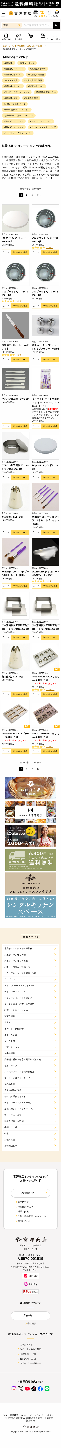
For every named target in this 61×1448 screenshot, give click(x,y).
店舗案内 (48, 1418)
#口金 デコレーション (13, 121)
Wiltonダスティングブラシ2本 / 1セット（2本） (15, 573)
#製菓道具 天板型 (36, 75)
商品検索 (14, 1415)
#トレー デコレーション (41, 121)
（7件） (49, 746)
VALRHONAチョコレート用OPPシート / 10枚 (46, 573)
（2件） (19, 355)
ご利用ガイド (25, 1344)
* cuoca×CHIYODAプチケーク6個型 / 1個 (15, 735)
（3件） (19, 301)
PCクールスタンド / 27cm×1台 (15, 240)
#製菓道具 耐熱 (10, 98)
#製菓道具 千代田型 (33, 80)
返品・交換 (22, 1211)
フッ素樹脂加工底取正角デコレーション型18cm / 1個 (46, 627)
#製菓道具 (8, 63)
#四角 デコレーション (13, 127)
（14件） (50, 689)
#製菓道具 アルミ (36, 86)
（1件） (49, 247)
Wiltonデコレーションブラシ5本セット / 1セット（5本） (46, 520)
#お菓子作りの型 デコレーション (18, 115)
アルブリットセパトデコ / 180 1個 (46, 293)
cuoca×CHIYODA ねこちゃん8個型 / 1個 (46, 735)
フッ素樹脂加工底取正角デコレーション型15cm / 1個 (15, 627)
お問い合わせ (23, 1221)
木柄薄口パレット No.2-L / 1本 (15, 347)
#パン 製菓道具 (10, 80)
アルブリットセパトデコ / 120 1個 (46, 240)
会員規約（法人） (27, 1358)
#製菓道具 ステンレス (13, 69)
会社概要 (30, 1323)
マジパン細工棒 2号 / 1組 (15, 399)
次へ (38, 195)
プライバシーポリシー (29, 1363)
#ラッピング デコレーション (16, 92)
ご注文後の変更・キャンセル (30, 1216)
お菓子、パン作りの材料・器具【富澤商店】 (23, 46)
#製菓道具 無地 (31, 98)
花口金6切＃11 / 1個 (12, 676)
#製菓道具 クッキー (12, 86)
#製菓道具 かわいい (12, 75)
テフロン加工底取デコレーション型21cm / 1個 (15, 467)
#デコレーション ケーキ (14, 104)
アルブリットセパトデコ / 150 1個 (15, 293)
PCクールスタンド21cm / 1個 (46, 467)
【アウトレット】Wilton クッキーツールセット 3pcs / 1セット (46, 402)
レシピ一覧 (26, 1415)
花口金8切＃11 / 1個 (12, 516)
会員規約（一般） (27, 1354)
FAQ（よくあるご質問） (30, 1349)
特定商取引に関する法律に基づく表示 (24, 1418)
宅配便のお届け (24, 1207)
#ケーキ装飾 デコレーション (16, 110)
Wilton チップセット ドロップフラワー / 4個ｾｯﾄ (46, 347)
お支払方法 (22, 1202)
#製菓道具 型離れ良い (46, 92)
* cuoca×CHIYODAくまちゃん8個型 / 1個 (46, 678)
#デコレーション (27, 63)
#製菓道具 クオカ (38, 69)
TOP (5, 1415)
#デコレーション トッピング (43, 127)
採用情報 (30, 1420)
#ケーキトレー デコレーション (17, 133)
